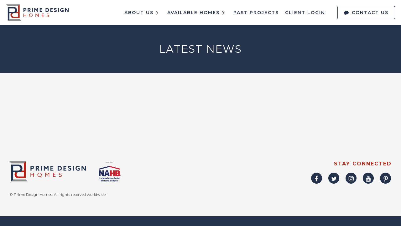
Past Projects (256, 12)
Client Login (305, 12)
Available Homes (197, 13)
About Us (142, 13)
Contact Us (370, 12)
